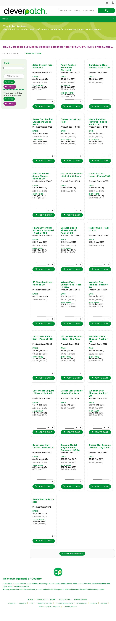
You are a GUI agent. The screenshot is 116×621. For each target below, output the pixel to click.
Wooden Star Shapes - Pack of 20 (98, 393)
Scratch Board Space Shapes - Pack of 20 (41, 176)
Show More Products (73, 553)
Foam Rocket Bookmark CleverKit (68, 67)
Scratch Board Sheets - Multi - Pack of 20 (69, 230)
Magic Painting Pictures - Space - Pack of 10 (99, 122)
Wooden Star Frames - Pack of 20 (98, 284)
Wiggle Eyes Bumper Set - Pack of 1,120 (71, 284)
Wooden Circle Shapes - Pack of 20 (98, 339)
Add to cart (45, 106)
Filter (10, 82)
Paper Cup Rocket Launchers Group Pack (42, 122)
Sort (6, 63)
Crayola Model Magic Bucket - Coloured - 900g (70, 447)
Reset (11, 87)
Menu (5, 19)
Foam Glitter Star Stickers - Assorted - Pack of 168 (43, 230)
